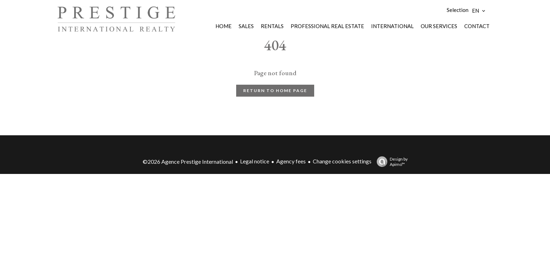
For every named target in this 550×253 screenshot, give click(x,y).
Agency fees (291, 161)
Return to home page (275, 90)
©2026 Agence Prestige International (188, 161)
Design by (390, 161)
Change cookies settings (342, 161)
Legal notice (254, 161)
